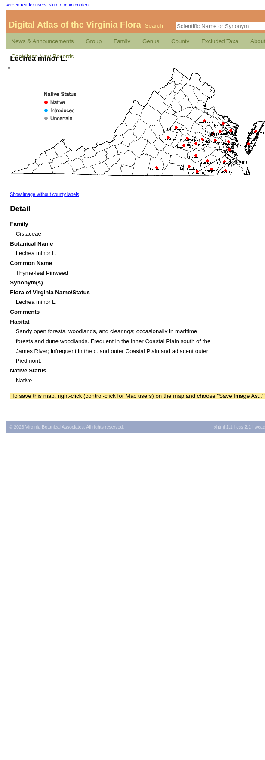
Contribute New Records (42, 56)
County (180, 41)
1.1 (223, 426)
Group (94, 41)
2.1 (243, 426)
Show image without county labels (44, 194)
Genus (150, 41)
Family (122, 41)
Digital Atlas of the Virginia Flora (75, 24)
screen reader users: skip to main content (47, 4)
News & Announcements (42, 41)
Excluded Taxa (219, 41)
